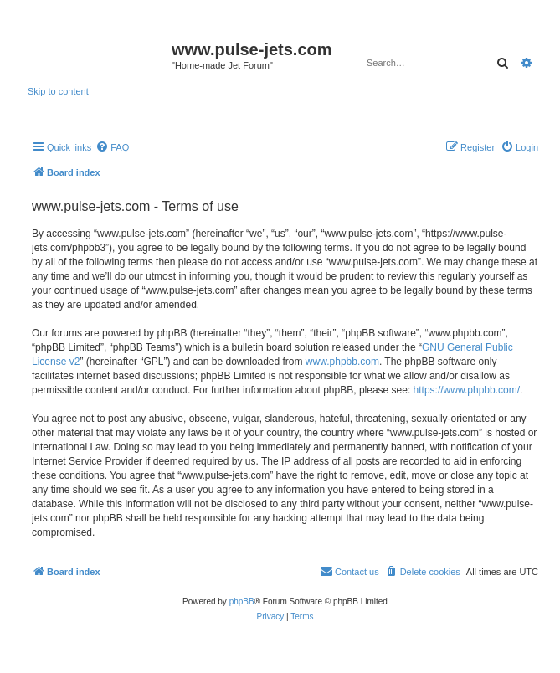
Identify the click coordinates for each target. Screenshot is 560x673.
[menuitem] (112, 147)
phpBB (241, 601)
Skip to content (58, 91)
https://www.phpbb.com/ (467, 390)
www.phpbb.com (342, 361)
